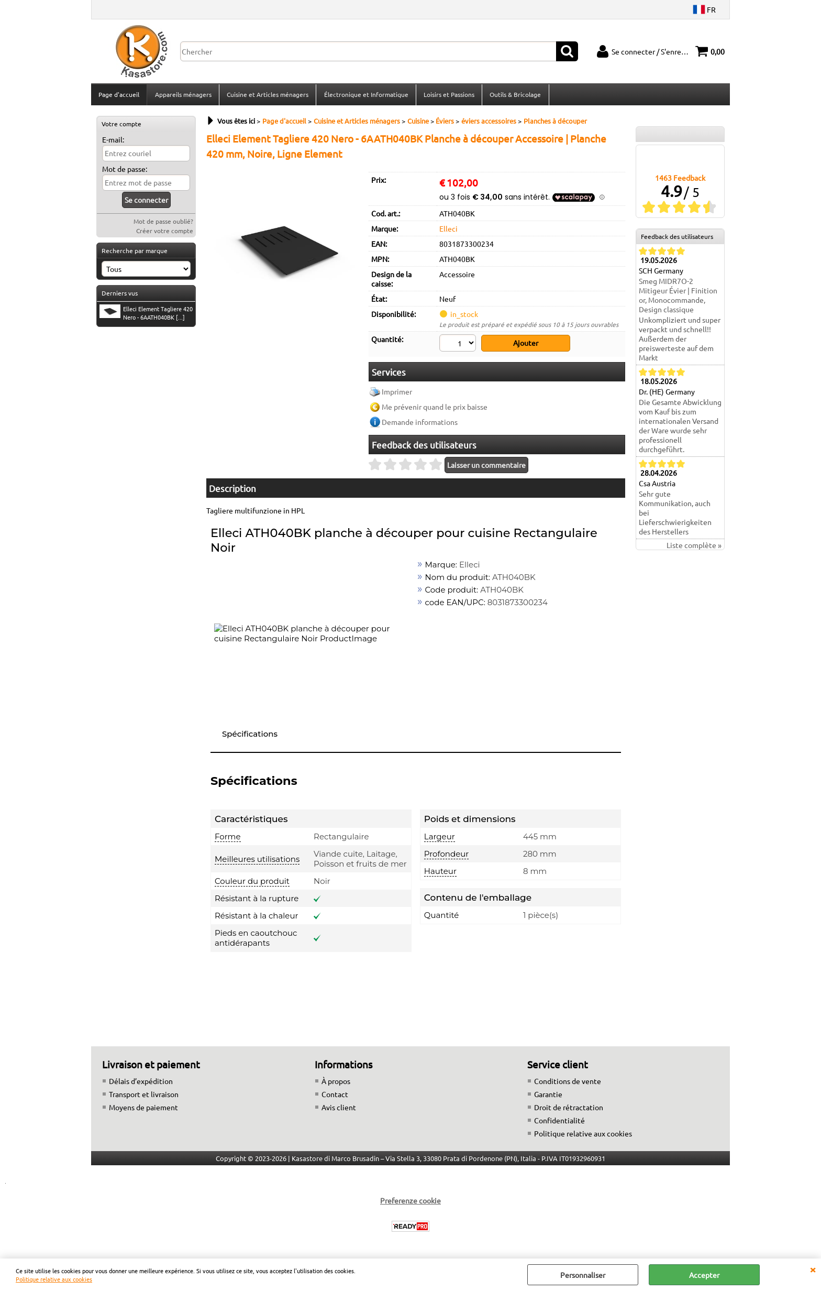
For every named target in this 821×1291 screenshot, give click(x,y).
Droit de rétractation (568, 1109)
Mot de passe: (124, 172)
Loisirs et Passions (448, 96)
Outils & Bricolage (514, 96)
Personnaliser (582, 1274)
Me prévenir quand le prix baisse (434, 409)
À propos (335, 1083)
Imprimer (397, 394)
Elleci (448, 231)
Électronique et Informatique (365, 96)
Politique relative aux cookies (54, 1279)
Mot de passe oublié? (163, 224)
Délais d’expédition (141, 1083)
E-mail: (113, 142)
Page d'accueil (118, 96)
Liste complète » (694, 548)
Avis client (338, 1109)
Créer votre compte (164, 233)
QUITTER (812, 1269)
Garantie (548, 1096)
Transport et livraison (144, 1096)
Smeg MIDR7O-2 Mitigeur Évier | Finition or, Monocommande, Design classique (678, 299)
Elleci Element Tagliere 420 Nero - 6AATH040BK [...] (146, 316)
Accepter (704, 1274)
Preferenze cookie (410, 1202)
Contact (334, 1096)
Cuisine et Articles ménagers (267, 96)
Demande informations (420, 424)
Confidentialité (559, 1122)
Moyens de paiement (143, 1109)
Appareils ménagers (182, 96)
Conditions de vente (567, 1083)
